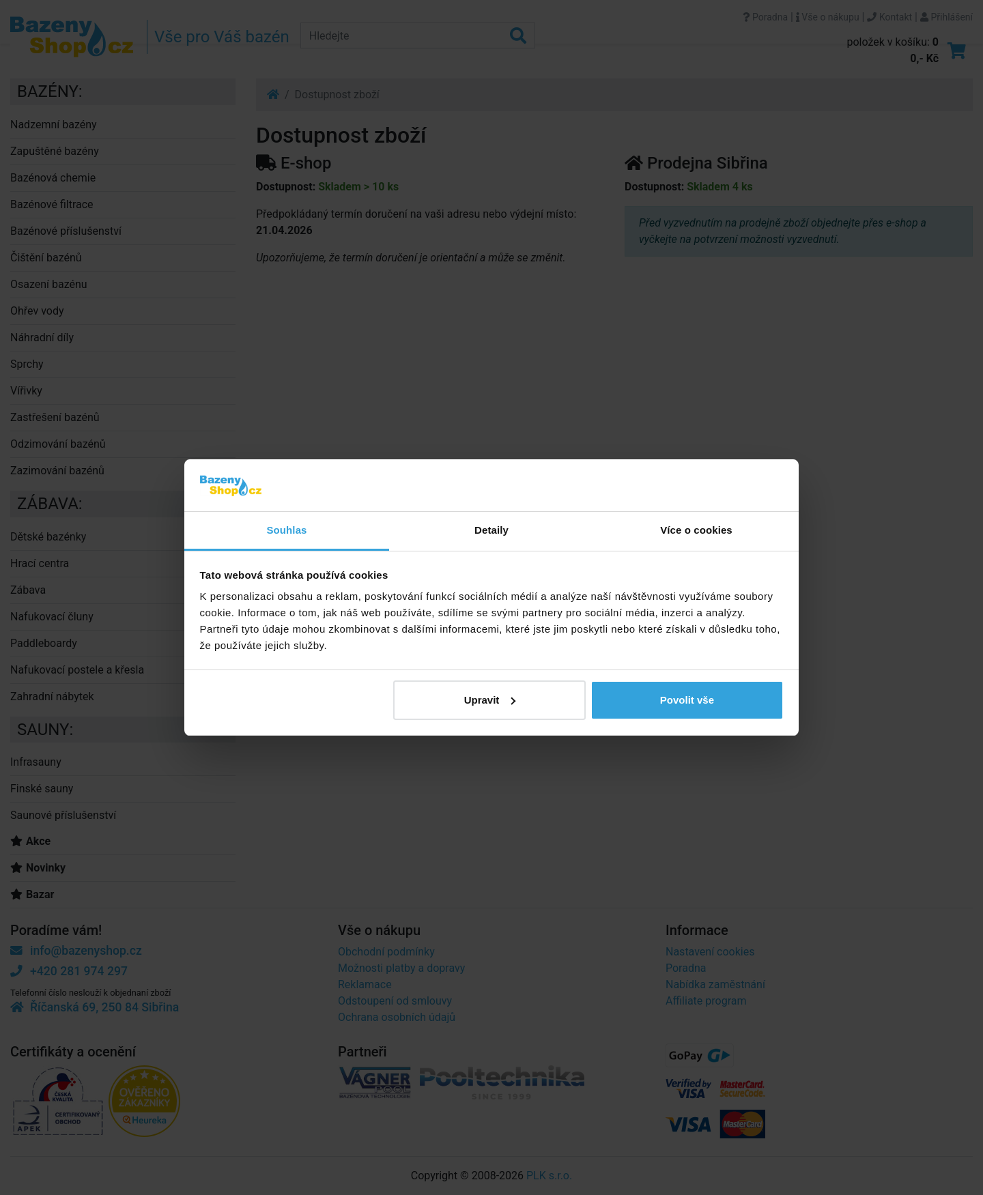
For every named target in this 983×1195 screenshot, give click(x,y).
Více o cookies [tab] (696, 530)
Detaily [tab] (491, 530)
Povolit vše (687, 700)
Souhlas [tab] (286, 530)
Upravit (490, 700)
